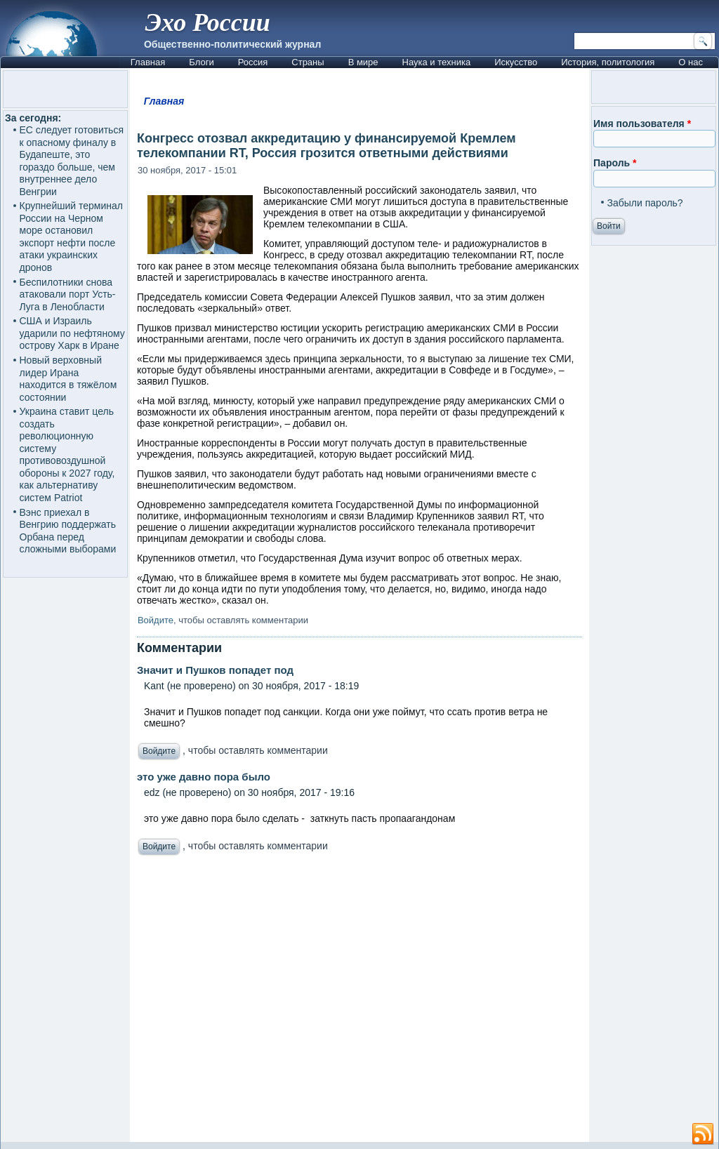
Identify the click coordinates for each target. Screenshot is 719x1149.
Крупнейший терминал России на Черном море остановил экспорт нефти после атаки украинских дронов (71, 236)
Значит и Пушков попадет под (215, 670)
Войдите (155, 620)
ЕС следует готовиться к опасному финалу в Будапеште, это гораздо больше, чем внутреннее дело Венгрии (72, 160)
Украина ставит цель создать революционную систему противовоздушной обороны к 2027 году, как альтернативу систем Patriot (67, 454)
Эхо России (207, 22)
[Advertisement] (359, 1002)
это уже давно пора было (203, 777)
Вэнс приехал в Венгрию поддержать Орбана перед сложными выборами (68, 531)
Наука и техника (436, 62)
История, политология (607, 62)
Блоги (201, 62)
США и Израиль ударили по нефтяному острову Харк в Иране (72, 333)
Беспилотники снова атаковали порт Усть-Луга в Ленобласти (68, 294)
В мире (363, 62)
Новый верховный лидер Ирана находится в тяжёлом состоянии (68, 378)
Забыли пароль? (645, 202)
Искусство (515, 62)
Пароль (614, 162)
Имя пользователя (642, 123)
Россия (253, 62)
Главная (148, 62)
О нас (690, 62)
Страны (307, 62)
